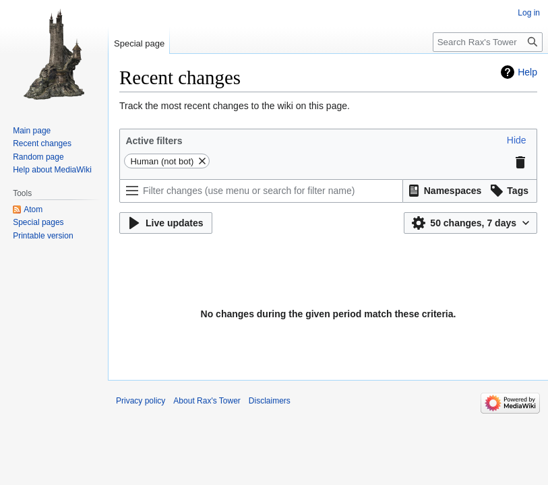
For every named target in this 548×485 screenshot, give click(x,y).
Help (527, 72)
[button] (516, 140)
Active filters (153, 140)
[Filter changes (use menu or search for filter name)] (261, 191)
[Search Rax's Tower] (488, 42)
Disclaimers (270, 401)
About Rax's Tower (206, 401)
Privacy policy (140, 401)
